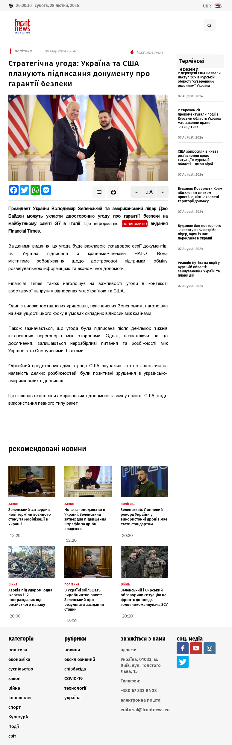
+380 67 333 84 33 (139, 690)
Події (13, 726)
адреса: (128, 650)
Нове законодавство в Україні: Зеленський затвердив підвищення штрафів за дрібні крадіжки (85, 519)
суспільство (20, 669)
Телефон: (130, 681)
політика (17, 650)
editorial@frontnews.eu (144, 709)
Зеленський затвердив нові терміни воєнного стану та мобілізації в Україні (29, 516)
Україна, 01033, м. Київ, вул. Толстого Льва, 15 (141, 665)
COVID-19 (73, 678)
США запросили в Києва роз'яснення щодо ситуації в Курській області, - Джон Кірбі (198, 157)
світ (12, 736)
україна (72, 697)
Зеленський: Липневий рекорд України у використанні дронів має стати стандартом (144, 516)
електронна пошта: (141, 700)
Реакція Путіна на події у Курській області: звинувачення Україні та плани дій (199, 269)
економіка (19, 659)
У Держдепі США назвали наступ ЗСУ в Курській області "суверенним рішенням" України (199, 79)
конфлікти (19, 697)
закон (14, 678)
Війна (14, 688)
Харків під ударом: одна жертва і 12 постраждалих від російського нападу (30, 597)
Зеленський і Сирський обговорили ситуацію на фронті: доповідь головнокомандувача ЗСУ (144, 597)
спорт (14, 707)
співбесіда (75, 669)
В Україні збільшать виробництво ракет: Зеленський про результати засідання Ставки (84, 600)
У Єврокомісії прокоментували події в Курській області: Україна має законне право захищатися (199, 118)
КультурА (18, 717)
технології (75, 688)
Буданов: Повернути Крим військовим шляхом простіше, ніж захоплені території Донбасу (200, 194)
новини (72, 650)
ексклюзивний (79, 659)
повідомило (134, 223)
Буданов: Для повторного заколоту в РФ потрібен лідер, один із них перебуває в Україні (199, 232)
